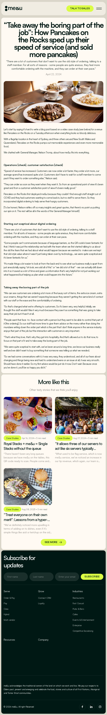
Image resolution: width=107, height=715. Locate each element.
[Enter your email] (16, 576)
